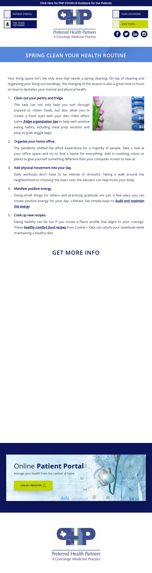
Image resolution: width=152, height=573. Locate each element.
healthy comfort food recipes (45, 227)
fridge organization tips (40, 121)
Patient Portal (22, 14)
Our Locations (131, 14)
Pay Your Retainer (19, 24)
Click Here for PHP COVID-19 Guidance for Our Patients (76, 3)
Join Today (128, 24)
